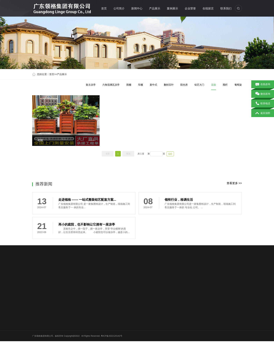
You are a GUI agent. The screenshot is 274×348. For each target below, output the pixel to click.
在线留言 (208, 8)
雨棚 (128, 84)
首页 (104, 8)
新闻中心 (136, 8)
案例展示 (172, 8)
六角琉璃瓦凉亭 (111, 84)
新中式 (153, 84)
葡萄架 (238, 84)
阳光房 (184, 84)
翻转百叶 (169, 84)
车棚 (140, 84)
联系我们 (226, 8)
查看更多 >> (234, 183)
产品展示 (154, 8)
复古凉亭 (91, 84)
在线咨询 (262, 84)
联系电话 (262, 104)
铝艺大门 (199, 84)
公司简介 (119, 8)
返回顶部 (262, 113)
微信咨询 (262, 94)
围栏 (225, 84)
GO (170, 154)
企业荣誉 (190, 8)
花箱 (213, 86)
